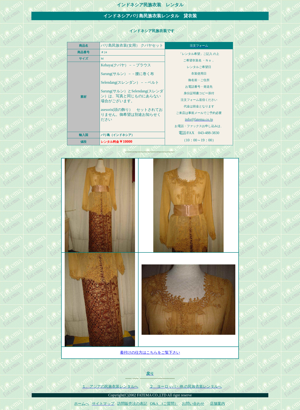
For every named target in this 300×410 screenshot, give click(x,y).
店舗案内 (217, 404)
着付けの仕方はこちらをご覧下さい (150, 352)
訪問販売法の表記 (132, 404)
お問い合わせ (193, 404)
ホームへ (81, 404)
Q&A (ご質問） (164, 404)
